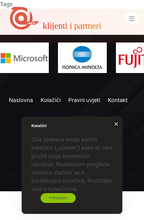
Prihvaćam (58, 198)
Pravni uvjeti (84, 100)
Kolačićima (62, 189)
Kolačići (51, 100)
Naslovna (21, 100)
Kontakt (118, 100)
